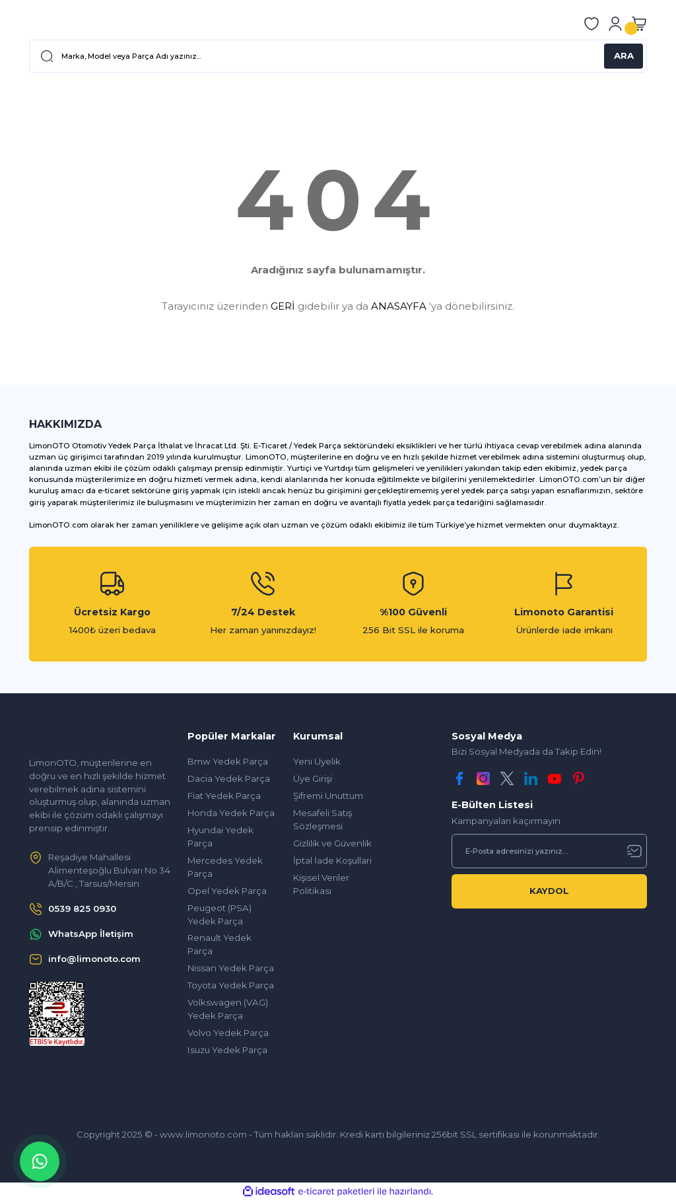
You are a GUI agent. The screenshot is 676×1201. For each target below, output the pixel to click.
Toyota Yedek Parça (230, 985)
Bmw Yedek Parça (227, 761)
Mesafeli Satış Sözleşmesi (322, 819)
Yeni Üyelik (317, 761)
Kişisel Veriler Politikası (321, 884)
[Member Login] (615, 24)
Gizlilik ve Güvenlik (332, 843)
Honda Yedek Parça (231, 812)
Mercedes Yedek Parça (225, 867)
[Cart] (639, 24)
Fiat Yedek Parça (224, 795)
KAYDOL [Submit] (549, 890)
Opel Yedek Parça (227, 890)
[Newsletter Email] (549, 851)
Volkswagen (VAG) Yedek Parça (227, 1009)
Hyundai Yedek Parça (220, 836)
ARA (624, 55)
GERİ (283, 306)
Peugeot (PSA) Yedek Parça (219, 914)
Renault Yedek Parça (219, 944)
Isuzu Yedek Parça (227, 1050)
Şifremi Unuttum (328, 795)
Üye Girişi (312, 778)
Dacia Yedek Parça (228, 778)
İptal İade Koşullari (332, 860)
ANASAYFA (398, 306)
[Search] (338, 56)
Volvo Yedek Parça (228, 1032)
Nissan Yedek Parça (230, 968)
